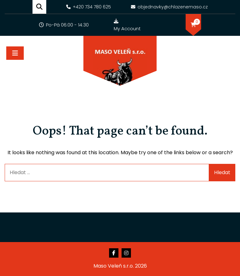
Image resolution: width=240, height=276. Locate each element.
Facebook (113, 253)
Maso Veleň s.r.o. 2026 (120, 265)
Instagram (126, 253)
